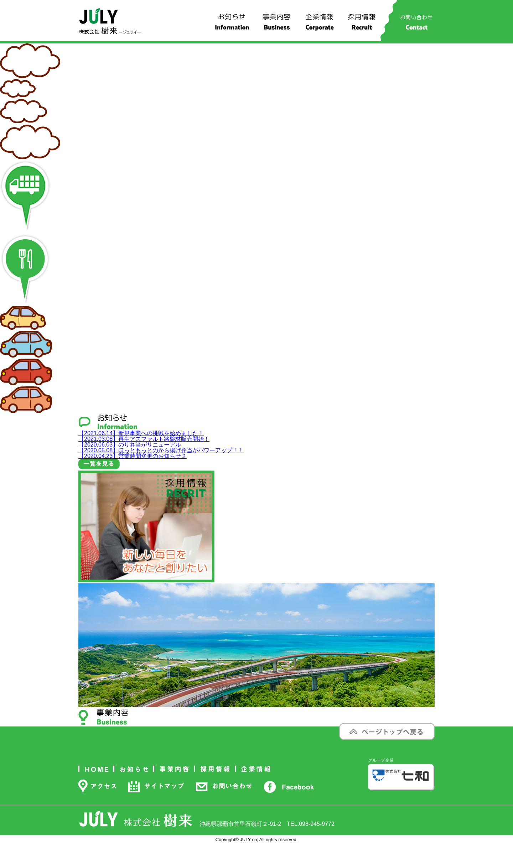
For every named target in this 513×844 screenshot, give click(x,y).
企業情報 (319, 25)
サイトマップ (156, 786)
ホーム (96, 769)
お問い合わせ (416, 25)
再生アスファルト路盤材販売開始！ (143, 439)
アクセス (97, 786)
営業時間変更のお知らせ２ (132, 456)
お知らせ (232, 25)
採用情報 (362, 25)
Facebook (289, 786)
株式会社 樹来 (110, 21)
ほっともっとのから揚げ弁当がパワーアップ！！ (161, 450)
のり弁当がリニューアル (129, 445)
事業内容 (276, 25)
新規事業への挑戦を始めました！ (141, 433)
